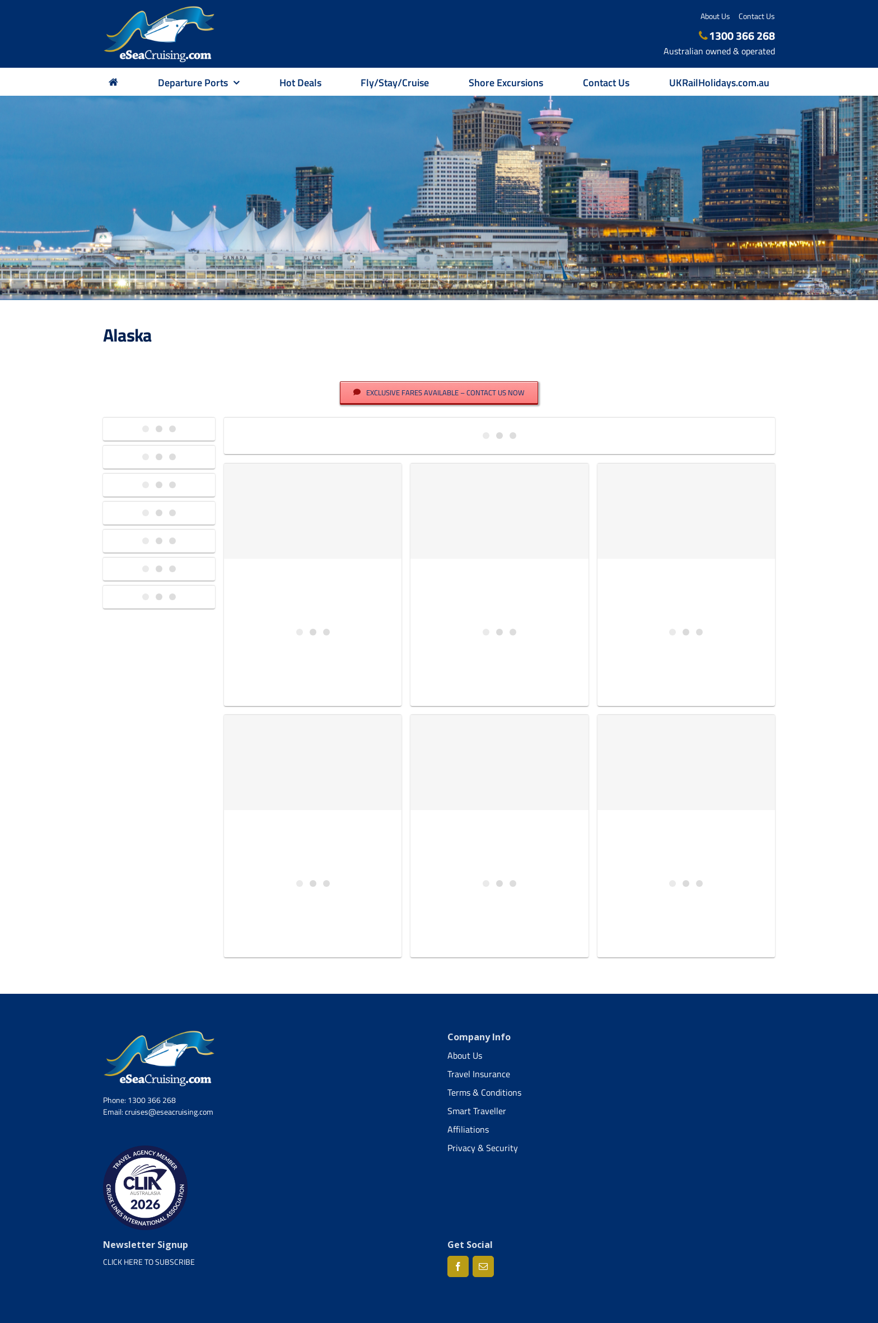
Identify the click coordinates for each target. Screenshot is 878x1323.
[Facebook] (458, 1266)
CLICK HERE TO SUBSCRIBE (149, 1262)
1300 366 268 (737, 35)
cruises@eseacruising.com (169, 1112)
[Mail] (483, 1266)
